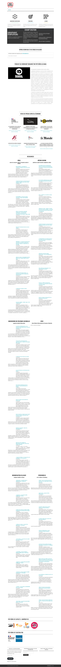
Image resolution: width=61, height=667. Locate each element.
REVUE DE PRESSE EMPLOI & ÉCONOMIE (46, 148)
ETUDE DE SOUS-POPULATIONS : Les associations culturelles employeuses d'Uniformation (22, 274)
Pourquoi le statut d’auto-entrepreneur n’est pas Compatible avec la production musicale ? (30, 128)
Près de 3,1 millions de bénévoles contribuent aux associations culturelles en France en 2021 (45, 283)
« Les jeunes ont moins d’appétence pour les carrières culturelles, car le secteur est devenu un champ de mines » (46, 145)
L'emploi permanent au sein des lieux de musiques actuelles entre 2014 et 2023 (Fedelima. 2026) (23, 182)
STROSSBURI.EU (25, 53)
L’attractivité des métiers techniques (14, 143)
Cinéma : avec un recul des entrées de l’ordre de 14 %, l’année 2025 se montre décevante (45, 481)
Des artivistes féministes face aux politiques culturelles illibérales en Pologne (21, 386)
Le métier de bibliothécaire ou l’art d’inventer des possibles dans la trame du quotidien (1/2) (23, 327)
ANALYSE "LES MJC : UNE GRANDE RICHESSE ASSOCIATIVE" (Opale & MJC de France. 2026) (23, 258)
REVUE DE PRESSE (11, 130)
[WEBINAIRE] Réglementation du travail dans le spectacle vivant (30, 144)
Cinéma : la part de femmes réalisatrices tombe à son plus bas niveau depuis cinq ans (45, 601)
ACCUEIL (9, 9)
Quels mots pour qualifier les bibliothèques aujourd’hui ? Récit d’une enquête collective (22, 443)
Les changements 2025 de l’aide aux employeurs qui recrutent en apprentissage (14, 128)
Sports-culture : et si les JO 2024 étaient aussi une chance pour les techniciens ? (46, 128)
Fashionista (48, 665)
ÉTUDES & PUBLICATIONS (29, 146)
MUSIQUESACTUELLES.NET (17, 9)
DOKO (45, 9)
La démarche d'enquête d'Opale (21, 288)
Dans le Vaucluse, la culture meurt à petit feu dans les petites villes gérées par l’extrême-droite (23, 415)
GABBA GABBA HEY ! (27, 9)
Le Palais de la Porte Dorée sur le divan (22, 356)
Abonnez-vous (10, 658)
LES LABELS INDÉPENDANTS (37, 9)
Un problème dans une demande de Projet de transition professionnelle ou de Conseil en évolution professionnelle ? (46, 166)
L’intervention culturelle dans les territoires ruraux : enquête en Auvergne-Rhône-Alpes (23, 342)
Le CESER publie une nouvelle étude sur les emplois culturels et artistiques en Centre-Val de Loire (45, 239)
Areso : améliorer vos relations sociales (45, 194)
